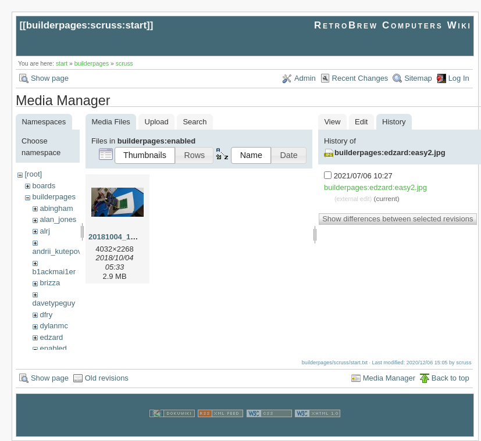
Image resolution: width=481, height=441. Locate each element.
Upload (157, 121)
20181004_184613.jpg (126, 236)
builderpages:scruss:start (86, 25)
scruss (124, 63)
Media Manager (389, 378)
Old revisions (107, 378)
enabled (53, 348)
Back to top (450, 378)
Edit (361, 121)
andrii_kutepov (57, 251)
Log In (458, 78)
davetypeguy (54, 303)
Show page (50, 78)
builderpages (91, 63)
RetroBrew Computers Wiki (393, 25)
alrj (44, 231)
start (61, 63)
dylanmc (53, 325)
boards (43, 185)
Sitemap (418, 78)
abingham (56, 208)
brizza (50, 282)
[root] (33, 174)
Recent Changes (360, 78)
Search (194, 121)
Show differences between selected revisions (397, 218)
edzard (51, 337)
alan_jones (58, 219)
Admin (305, 78)
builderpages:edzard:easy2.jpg (390, 152)
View (332, 121)
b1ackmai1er (54, 271)
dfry (46, 314)
